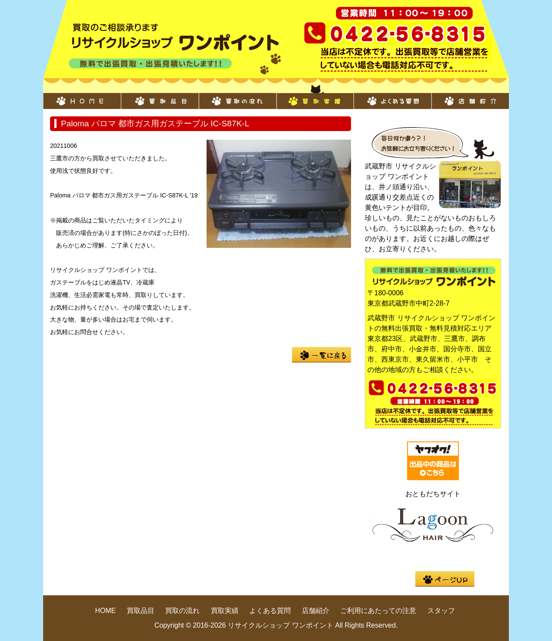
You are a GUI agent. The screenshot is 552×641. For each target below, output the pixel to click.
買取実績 (315, 96)
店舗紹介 (470, 96)
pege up (444, 579)
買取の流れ (237, 96)
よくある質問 (392, 96)
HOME (82, 96)
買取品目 (159, 96)
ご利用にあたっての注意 (378, 610)
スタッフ (441, 610)
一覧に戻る (321, 355)
